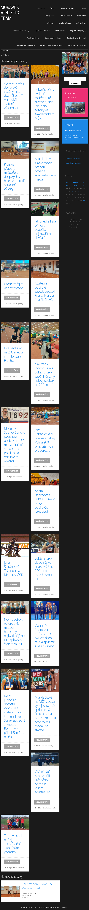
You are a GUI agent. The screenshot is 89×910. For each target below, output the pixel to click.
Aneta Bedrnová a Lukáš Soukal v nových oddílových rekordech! (45, 501)
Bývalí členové (66, 15)
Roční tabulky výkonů (53, 38)
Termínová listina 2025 (77, 45)
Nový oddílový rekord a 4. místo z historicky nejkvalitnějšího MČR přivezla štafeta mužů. (14, 631)
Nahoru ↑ (65, 907)
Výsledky (50, 23)
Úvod (52, 8)
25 (75, 200)
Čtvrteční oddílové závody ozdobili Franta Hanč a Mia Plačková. (45, 291)
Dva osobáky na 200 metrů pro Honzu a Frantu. (13, 354)
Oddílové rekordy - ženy (25, 45)
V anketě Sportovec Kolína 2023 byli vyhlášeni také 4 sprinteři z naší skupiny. (45, 635)
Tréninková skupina (67, 8)
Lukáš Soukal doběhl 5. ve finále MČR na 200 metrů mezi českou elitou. (44, 568)
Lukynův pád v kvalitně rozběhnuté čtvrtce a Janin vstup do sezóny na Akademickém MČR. (44, 103)
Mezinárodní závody (21, 30)
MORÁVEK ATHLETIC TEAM (10, 13)
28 (84, 200)
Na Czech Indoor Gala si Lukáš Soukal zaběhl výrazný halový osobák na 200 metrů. (45, 374)
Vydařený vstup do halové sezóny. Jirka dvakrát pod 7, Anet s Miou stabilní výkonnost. (14, 95)
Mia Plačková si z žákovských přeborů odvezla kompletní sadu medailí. (45, 169)
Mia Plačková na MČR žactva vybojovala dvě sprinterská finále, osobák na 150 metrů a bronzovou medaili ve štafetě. (45, 713)
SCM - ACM (81, 15)
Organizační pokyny (78, 30)
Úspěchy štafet (65, 23)
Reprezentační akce (42, 30)
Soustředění (60, 30)
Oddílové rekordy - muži (76, 38)
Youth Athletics (33, 38)
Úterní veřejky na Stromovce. (14, 286)
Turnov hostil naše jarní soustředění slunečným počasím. (13, 843)
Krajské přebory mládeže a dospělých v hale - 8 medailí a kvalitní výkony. (14, 176)
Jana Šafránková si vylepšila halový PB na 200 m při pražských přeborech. (45, 440)
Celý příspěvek (12, 118)
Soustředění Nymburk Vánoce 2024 (37, 886)
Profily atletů (50, 15)
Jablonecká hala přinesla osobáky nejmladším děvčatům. (45, 229)
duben (75, 183)
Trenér (83, 8)
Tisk (39, 907)
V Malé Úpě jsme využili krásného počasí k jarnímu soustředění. (43, 781)
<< (67, 183)
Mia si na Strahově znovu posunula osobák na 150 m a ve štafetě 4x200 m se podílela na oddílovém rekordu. (14, 444)
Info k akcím (81, 23)
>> (84, 183)
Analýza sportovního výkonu (51, 45)
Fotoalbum (40, 8)
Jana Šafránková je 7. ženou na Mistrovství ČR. (14, 568)
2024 (75, 186)
